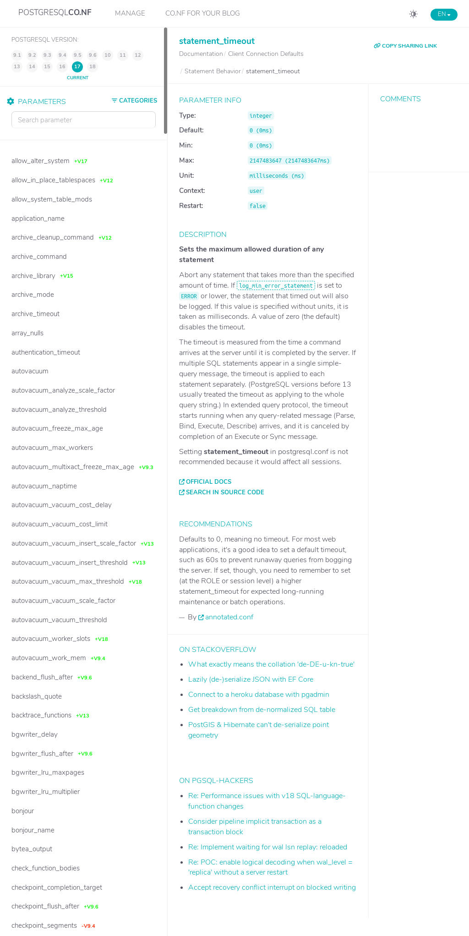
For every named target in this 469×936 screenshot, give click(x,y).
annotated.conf (229, 617)
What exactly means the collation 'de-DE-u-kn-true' (271, 664)
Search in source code (225, 492)
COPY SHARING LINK (405, 45)
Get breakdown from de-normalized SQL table (261, 710)
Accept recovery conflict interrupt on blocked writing (272, 887)
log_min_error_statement (276, 285)
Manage (130, 13)
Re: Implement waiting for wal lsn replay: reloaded (267, 847)
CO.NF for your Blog (202, 13)
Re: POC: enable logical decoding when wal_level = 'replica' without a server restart (270, 867)
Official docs (208, 482)
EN (444, 14)
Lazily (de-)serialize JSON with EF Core (250, 679)
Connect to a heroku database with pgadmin (258, 695)
